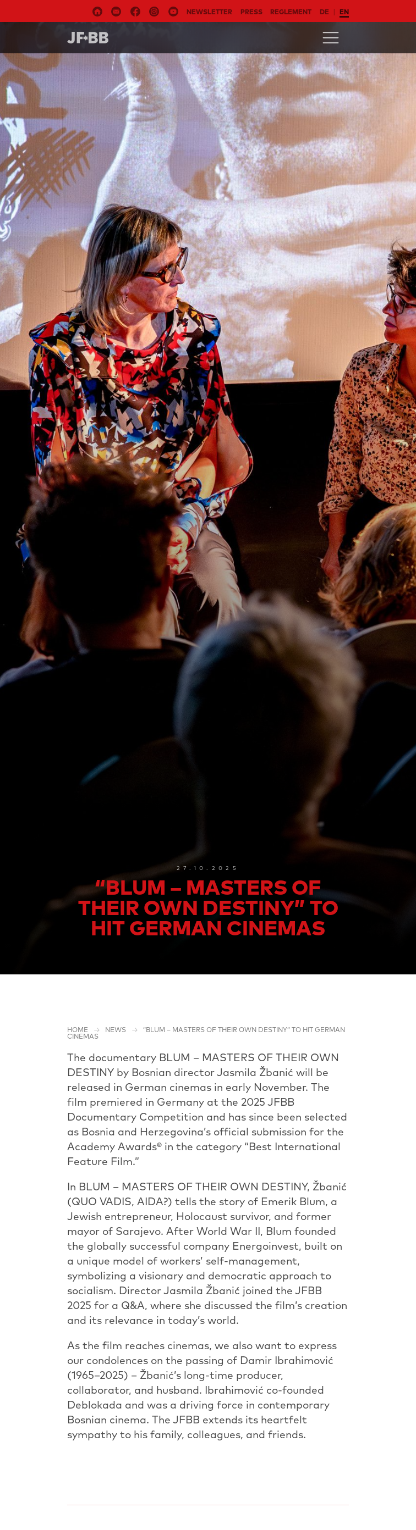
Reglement (290, 12)
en (344, 12)
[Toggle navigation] (331, 38)
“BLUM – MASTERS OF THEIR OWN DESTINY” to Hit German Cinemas (206, 1032)
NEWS (115, 1029)
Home (77, 1029)
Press (251, 12)
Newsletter (209, 12)
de (324, 12)
